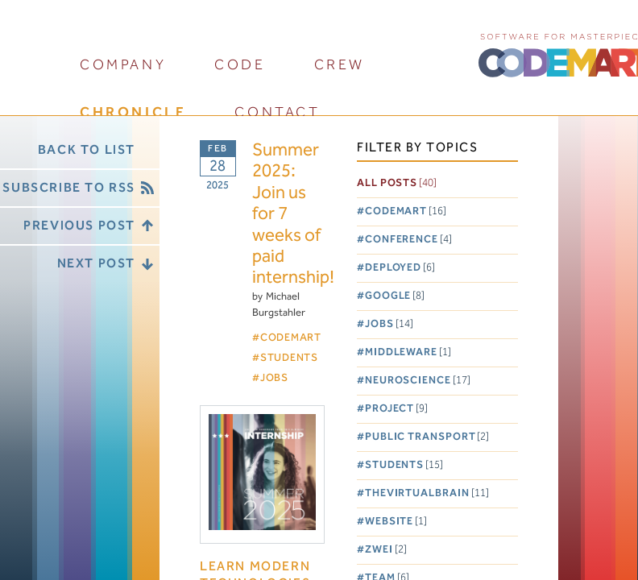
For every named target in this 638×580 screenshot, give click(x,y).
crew (339, 65)
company (123, 65)
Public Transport (427, 437)
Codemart (405, 211)
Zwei (386, 549)
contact (277, 112)
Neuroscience (417, 380)
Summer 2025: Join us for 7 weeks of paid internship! (288, 214)
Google (395, 296)
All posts (397, 183)
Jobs (389, 324)
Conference (408, 239)
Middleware (408, 352)
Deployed (400, 267)
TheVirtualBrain (427, 493)
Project (396, 408)
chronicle (133, 112)
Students (404, 465)
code (239, 65)
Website (396, 521)
